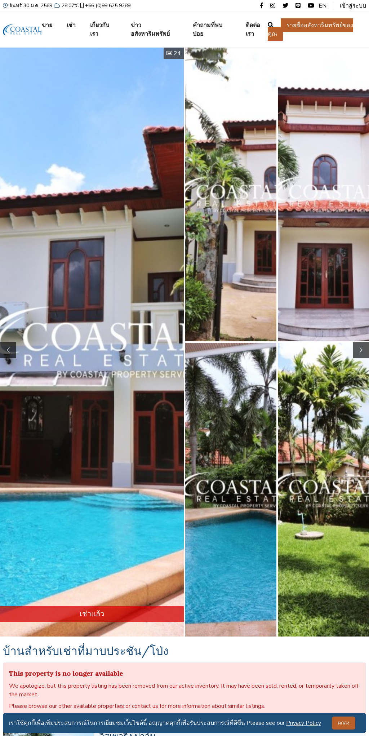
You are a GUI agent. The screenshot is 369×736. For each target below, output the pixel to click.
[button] (361, 350)
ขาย (47, 25)
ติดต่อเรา (253, 29)
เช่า (71, 25)
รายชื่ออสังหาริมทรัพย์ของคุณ (310, 29)
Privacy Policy (303, 723)
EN (322, 6)
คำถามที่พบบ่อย (207, 29)
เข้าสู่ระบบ (353, 6)
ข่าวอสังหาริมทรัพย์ (150, 29)
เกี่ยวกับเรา (99, 29)
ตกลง (344, 722)
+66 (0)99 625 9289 (104, 5)
